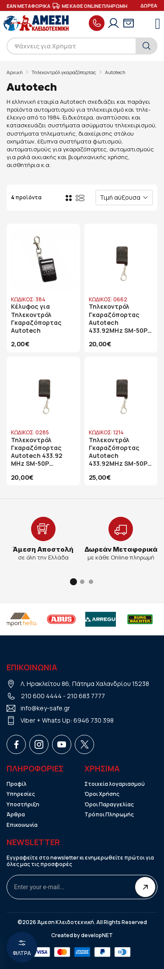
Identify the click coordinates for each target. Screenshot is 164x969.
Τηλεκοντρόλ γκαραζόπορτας (63, 72)
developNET (97, 935)
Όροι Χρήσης (101, 794)
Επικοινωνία (22, 825)
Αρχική (15, 72)
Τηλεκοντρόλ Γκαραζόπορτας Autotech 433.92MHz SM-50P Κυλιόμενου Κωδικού (118, 318)
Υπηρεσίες (21, 794)
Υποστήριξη (23, 804)
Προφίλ (17, 784)
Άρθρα (16, 814)
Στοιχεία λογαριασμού (114, 784)
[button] (73, 581)
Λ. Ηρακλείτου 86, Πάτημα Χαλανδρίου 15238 (85, 683)
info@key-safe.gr (45, 708)
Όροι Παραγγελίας (109, 804)
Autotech (115, 72)
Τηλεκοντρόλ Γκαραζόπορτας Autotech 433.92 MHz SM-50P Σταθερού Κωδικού (40, 452)
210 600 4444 (41, 696)
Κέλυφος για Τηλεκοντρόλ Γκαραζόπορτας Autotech (36, 318)
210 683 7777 (86, 696)
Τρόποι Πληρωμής (109, 814)
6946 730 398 (93, 720)
